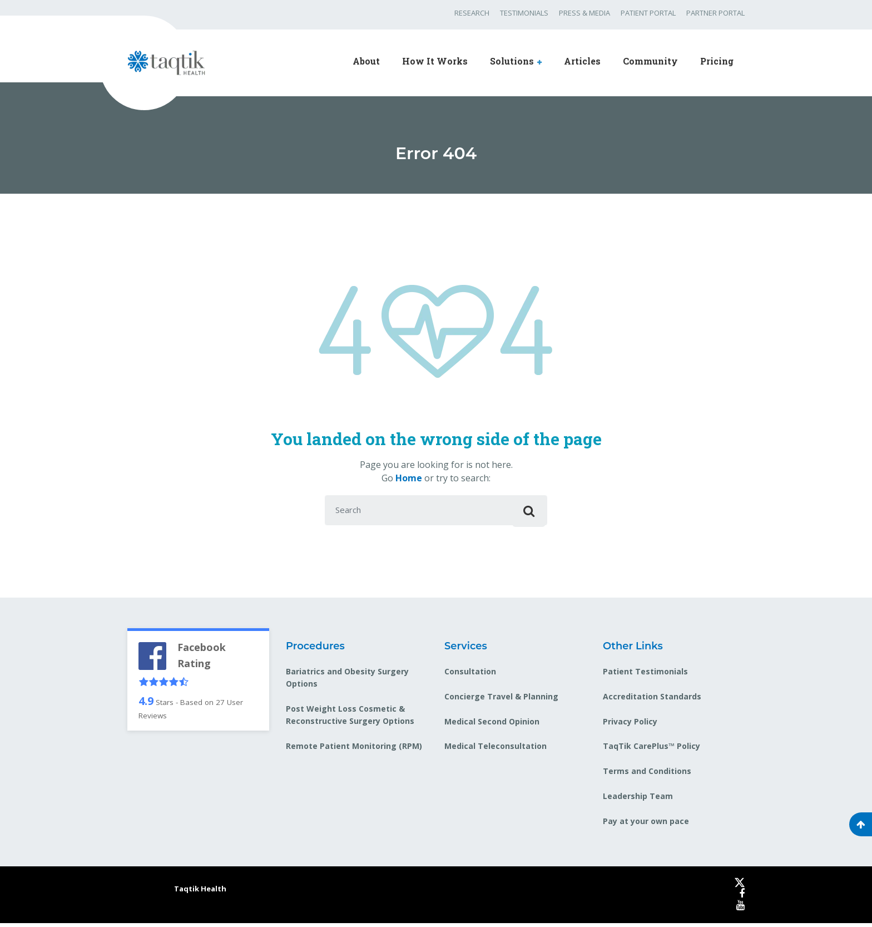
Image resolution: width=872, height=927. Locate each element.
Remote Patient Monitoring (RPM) (354, 749)
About (366, 61)
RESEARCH (471, 13)
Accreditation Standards (652, 699)
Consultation (470, 674)
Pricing (717, 61)
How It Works (435, 61)
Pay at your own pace (646, 825)
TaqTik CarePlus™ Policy (651, 749)
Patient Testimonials (645, 674)
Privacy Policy (630, 724)
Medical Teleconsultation (495, 749)
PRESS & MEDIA (584, 13)
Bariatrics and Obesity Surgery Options (347, 680)
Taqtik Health (200, 892)
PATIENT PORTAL (648, 13)
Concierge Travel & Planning (501, 699)
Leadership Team (638, 800)
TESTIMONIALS (524, 13)
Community (650, 61)
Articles (582, 61)
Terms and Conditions (647, 775)
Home (408, 478)
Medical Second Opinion (491, 724)
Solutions (512, 61)
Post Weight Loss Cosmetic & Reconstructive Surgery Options (350, 718)
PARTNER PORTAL (715, 13)
